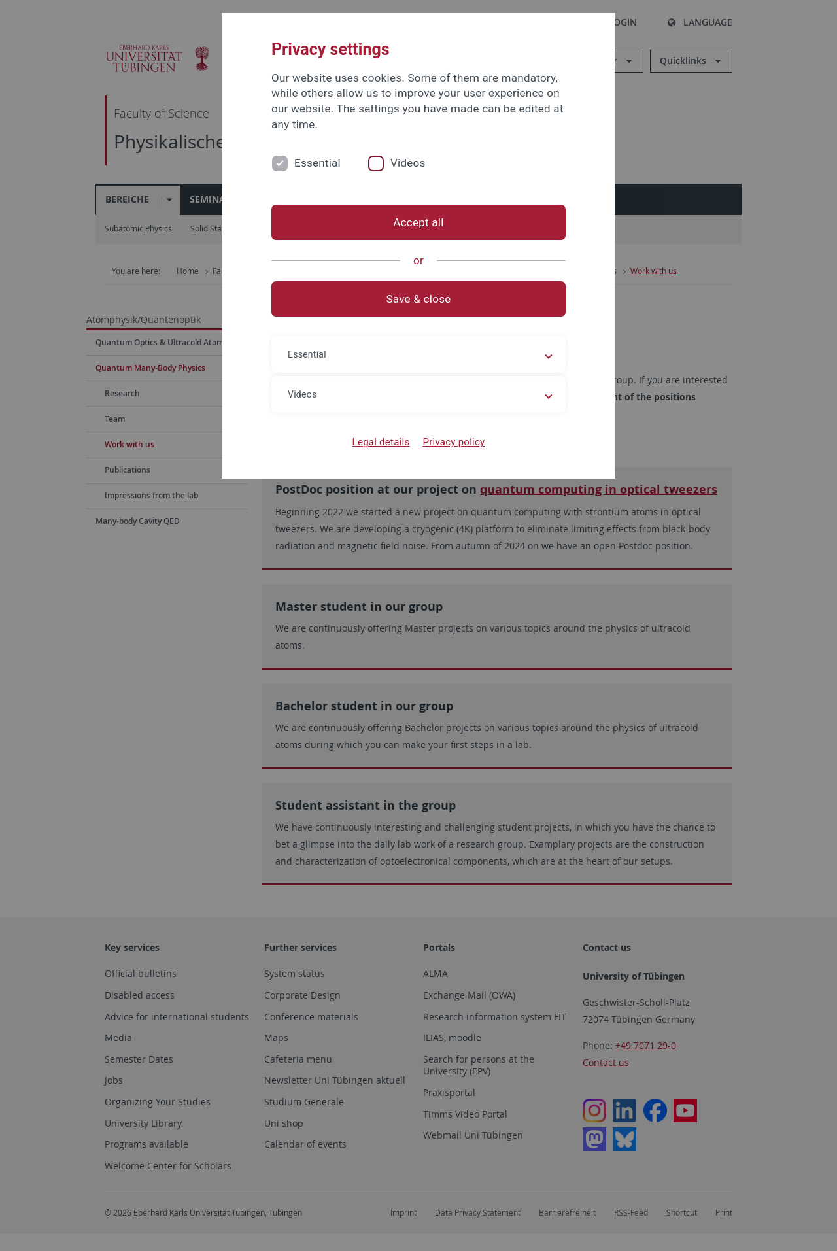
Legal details (381, 442)
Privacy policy (453, 442)
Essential (317, 162)
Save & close (418, 298)
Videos (408, 162)
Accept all (418, 222)
